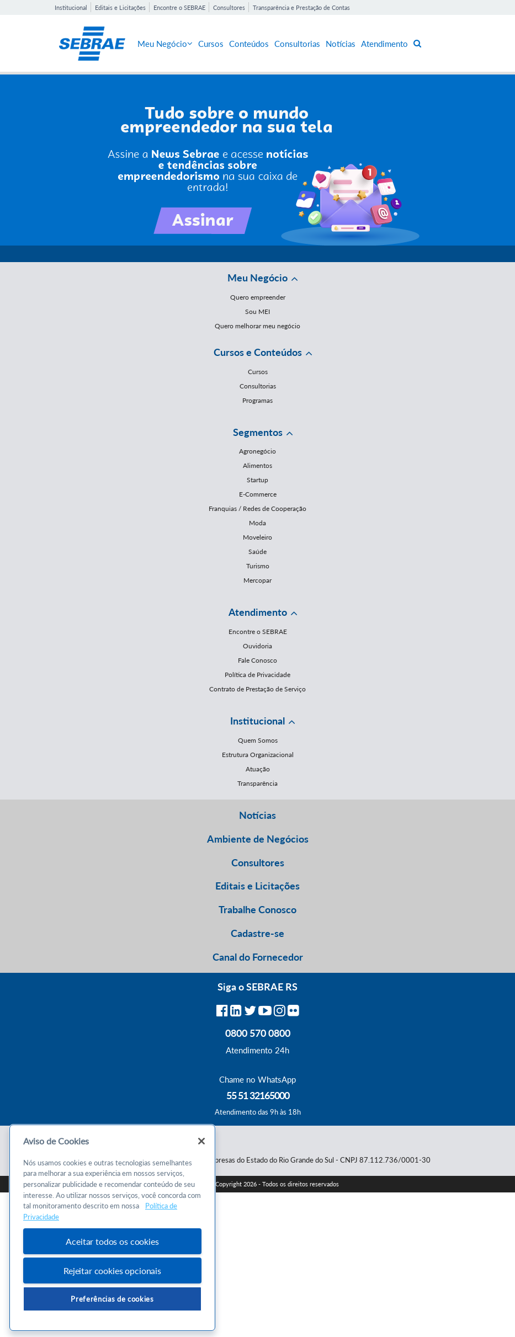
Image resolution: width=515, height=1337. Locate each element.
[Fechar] (201, 1141)
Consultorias (297, 44)
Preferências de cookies (112, 1299)
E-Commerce (258, 494)
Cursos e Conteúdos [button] (258, 352)
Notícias (340, 44)
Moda (257, 523)
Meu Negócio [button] (257, 277)
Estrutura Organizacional (258, 754)
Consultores (229, 7)
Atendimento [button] (258, 612)
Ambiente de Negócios (258, 839)
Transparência (257, 783)
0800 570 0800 (257, 1033)
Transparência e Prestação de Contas (301, 7)
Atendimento (384, 44)
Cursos (211, 44)
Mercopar (257, 580)
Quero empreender (257, 297)
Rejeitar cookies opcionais (112, 1270)
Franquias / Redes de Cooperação (257, 508)
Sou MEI (257, 311)
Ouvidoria (257, 646)
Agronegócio (257, 451)
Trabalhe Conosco (257, 909)
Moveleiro (257, 537)
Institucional (71, 7)
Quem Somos (258, 740)
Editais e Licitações (120, 7)
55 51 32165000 (257, 1095)
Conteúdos (249, 44)
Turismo (257, 566)
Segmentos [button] (258, 432)
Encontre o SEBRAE (179, 7)
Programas (257, 400)
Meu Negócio (165, 44)
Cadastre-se (257, 933)
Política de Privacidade (257, 674)
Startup (257, 480)
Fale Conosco (257, 660)
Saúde (257, 551)
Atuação (258, 769)
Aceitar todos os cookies (112, 1241)
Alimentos (257, 465)
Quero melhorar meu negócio (257, 326)
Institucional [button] (257, 721)
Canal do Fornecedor (258, 957)
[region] (112, 1228)
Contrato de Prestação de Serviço (257, 689)
